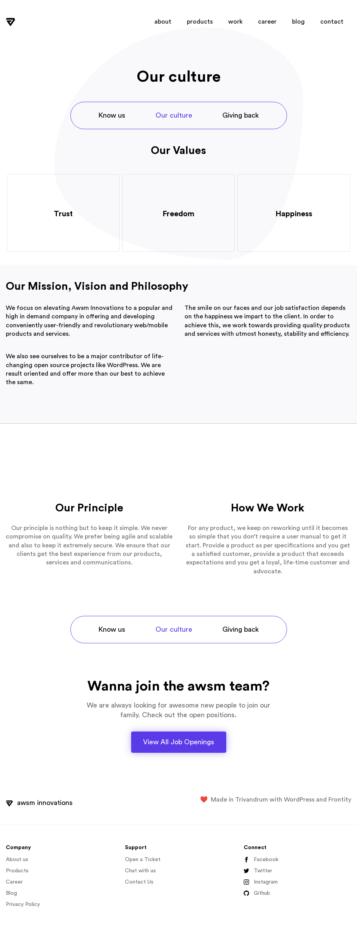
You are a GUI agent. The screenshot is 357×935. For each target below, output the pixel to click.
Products (17, 870)
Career (14, 882)
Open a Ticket (143, 859)
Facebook (261, 860)
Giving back (240, 115)
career (267, 22)
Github (257, 893)
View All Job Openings (178, 741)
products (200, 22)
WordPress (299, 800)
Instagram (261, 882)
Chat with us (140, 870)
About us (17, 859)
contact (331, 22)
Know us (111, 115)
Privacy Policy (23, 904)
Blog (11, 893)
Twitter (258, 871)
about (162, 22)
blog (298, 22)
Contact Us (139, 882)
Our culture (173, 115)
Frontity (339, 800)
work (235, 22)
